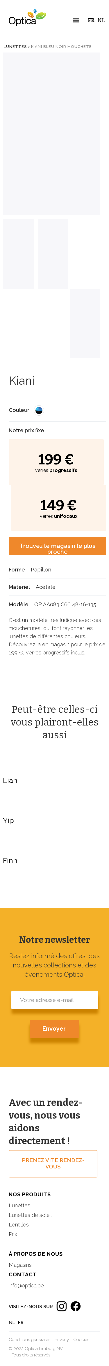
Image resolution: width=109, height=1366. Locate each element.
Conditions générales (29, 1339)
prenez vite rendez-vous (53, 1163)
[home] (23, 22)
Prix (13, 1234)
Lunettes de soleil (30, 1215)
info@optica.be (26, 1285)
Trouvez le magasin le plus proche (57, 548)
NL (101, 20)
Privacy (62, 1339)
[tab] (18, 254)
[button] (76, 21)
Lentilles (19, 1225)
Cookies (81, 1339)
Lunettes (15, 46)
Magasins (20, 1265)
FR (91, 20)
